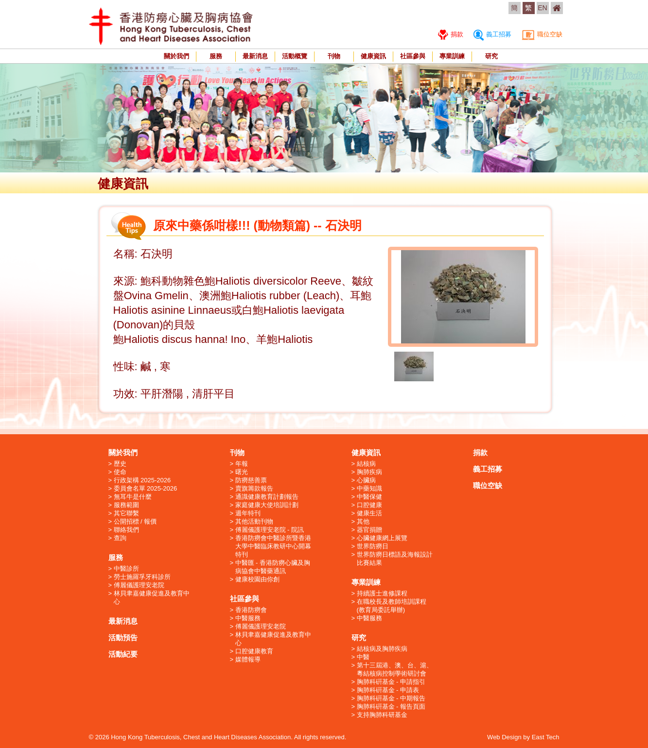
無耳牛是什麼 (133, 496)
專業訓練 (452, 56)
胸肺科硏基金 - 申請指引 (391, 681)
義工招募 (492, 34)
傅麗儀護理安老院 (139, 585)
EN (542, 8)
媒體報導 (248, 659)
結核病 (366, 463)
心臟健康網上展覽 (382, 538)
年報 (241, 463)
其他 (363, 521)
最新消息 (255, 56)
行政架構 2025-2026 (142, 480)
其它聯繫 (126, 513)
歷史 (120, 463)
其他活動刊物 (254, 521)
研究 (491, 56)
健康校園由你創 (257, 579)
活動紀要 (123, 654)
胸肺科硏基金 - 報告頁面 (391, 706)
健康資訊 (373, 56)
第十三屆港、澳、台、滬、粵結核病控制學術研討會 (395, 669)
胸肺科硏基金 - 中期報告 (391, 698)
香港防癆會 (251, 609)
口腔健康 (369, 505)
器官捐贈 (369, 529)
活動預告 (123, 637)
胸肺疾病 (369, 472)
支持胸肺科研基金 (382, 714)
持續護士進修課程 (382, 593)
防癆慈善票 (251, 480)
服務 (216, 56)
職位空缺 (542, 34)
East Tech (546, 737)
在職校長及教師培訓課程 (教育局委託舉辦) (391, 605)
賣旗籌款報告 (254, 488)
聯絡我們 (126, 529)
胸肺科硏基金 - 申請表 (388, 690)
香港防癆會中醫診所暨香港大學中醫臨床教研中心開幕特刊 (273, 546)
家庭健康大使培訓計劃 (266, 505)
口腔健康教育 (254, 651)
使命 (120, 472)
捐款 (451, 34)
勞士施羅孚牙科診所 (142, 576)
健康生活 (369, 513)
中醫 (363, 657)
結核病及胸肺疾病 (382, 648)
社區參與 (412, 56)
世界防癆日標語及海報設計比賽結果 (395, 558)
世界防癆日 (372, 546)
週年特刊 (248, 513)
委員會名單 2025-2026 (145, 488)
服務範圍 (126, 505)
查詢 (120, 538)
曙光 (241, 472)
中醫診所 (126, 568)
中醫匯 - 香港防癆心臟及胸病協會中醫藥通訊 (273, 567)
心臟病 (366, 480)
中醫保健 (369, 496)
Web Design (504, 737)
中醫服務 (248, 618)
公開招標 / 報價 (135, 521)
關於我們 (176, 56)
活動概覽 (294, 56)
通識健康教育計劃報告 (266, 496)
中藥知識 (369, 488)
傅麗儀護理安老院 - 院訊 (269, 529)
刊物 (334, 56)
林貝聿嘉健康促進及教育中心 (152, 597)
